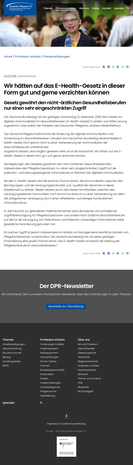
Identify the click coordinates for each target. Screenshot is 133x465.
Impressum (53, 423)
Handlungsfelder (12, 361)
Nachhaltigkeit (85, 391)
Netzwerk (83, 374)
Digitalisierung (47, 395)
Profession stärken (65, 8)
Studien (44, 378)
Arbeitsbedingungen (14, 344)
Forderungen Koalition (52, 344)
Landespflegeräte (50, 387)
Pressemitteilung (27, 76)
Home (8, 56)
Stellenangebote (87, 352)
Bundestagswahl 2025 (52, 370)
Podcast (44, 365)
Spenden (119, 8)
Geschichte (84, 357)
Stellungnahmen (49, 352)
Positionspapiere (49, 348)
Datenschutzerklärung (74, 423)
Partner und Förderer (89, 378)
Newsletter (83, 387)
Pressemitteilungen (56, 56)
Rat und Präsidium (88, 344)
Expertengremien (87, 370)
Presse (95, 8)
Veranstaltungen (49, 357)
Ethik (80, 382)
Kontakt (106, 8)
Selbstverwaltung (12, 348)
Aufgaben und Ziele (88, 365)
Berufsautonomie (12, 352)
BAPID (6, 365)
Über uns (84, 8)
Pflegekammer (48, 391)
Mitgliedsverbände (88, 361)
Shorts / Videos (48, 361)
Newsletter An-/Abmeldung (65, 306)
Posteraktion (47, 374)
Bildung (7, 357)
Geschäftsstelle (86, 348)
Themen (47, 8)
